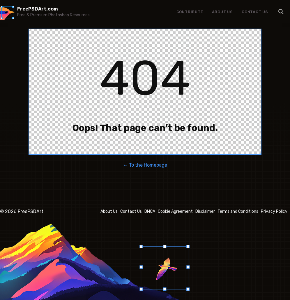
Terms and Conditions (238, 211)
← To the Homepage (145, 165)
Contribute (189, 12)
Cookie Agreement (175, 211)
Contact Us (255, 12)
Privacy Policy (274, 211)
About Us (222, 12)
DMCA (149, 211)
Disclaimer (205, 211)
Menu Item (281, 11)
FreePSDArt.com (37, 9)
